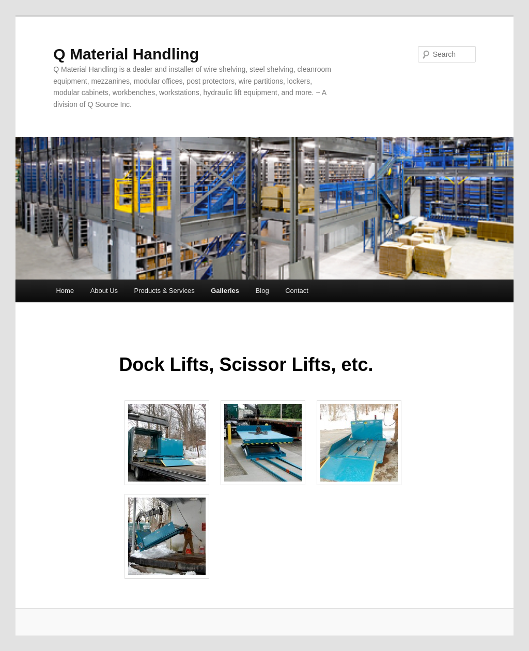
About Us (104, 291)
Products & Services (164, 291)
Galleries (225, 291)
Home (65, 291)
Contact (296, 291)
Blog (262, 291)
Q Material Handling (126, 54)
